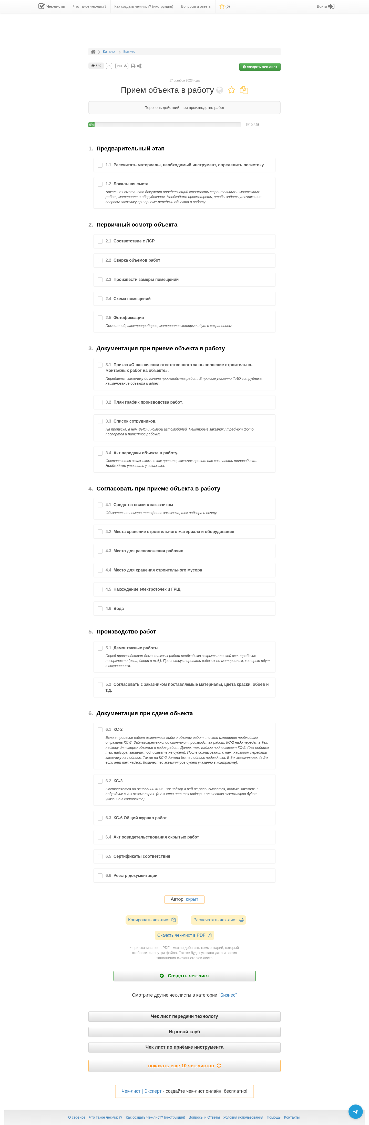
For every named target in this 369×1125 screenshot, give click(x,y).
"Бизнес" (228, 995)
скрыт (192, 899)
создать (260, 67)
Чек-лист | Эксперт (141, 1091)
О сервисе (76, 1117)
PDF (122, 66)
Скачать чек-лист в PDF (184, 935)
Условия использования (243, 1117)
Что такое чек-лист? (105, 1117)
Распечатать (218, 919)
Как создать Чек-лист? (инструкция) (155, 1117)
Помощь (274, 1117)
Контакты (292, 1117)
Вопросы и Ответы (204, 1117)
